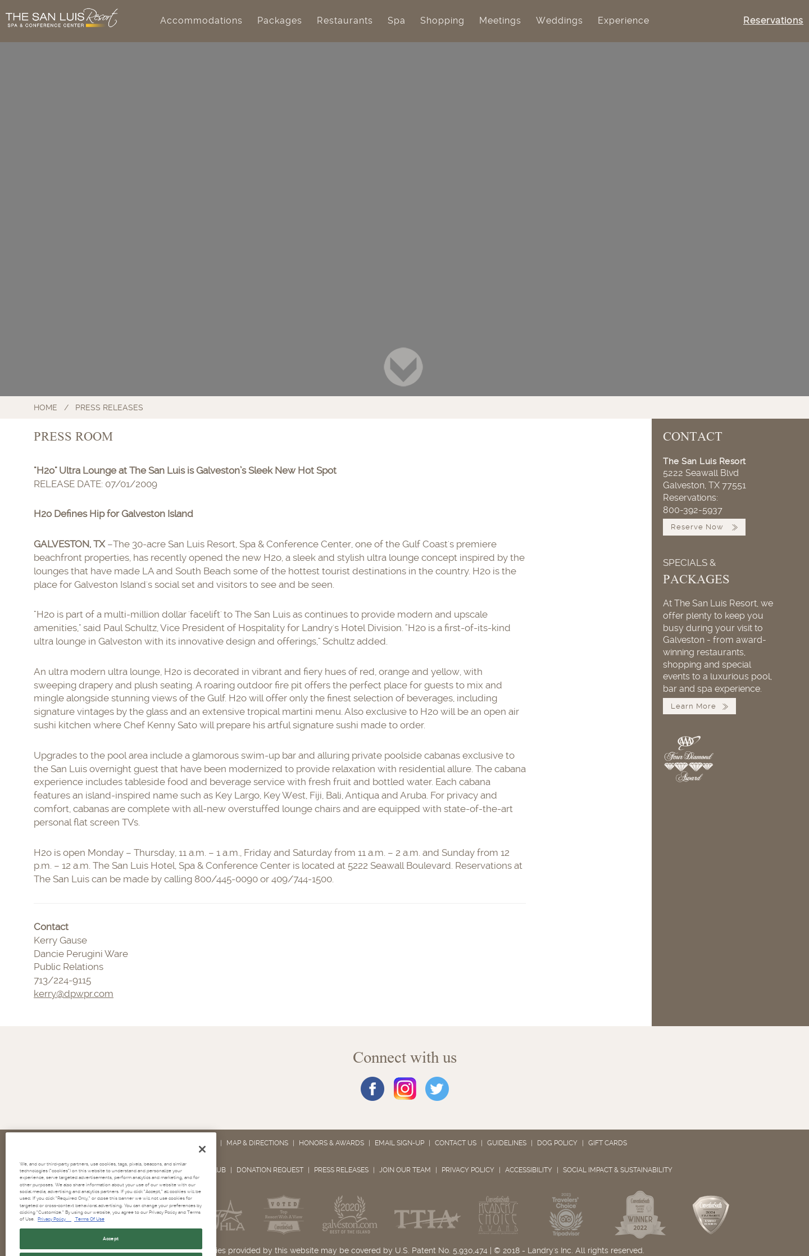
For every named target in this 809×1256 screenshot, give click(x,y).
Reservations (773, 21)
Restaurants (345, 21)
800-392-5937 (692, 510)
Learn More (699, 706)
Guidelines (506, 1143)
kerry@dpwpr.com (73, 993)
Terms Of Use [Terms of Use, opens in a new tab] (89, 1234)
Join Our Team (405, 1170)
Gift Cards (607, 1143)
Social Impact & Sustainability (617, 1170)
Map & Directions (257, 1143)
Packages (279, 21)
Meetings (500, 21)
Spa (397, 21)
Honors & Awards (331, 1143)
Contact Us (455, 1143)
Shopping (442, 21)
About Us (199, 1143)
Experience (623, 21)
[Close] (202, 1165)
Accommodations (201, 21)
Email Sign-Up (399, 1143)
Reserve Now (704, 527)
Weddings (559, 21)
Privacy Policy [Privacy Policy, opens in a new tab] (54, 1234)
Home (45, 407)
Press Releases (109, 407)
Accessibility (528, 1170)
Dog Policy (557, 1143)
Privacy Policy (468, 1170)
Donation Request (270, 1170)
